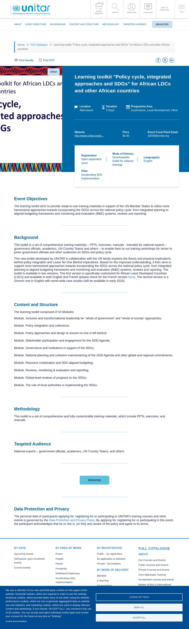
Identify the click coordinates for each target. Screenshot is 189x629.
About (18, 24)
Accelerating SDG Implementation (72, 577)
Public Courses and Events (151, 558)
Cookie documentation (16, 621)
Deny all (139, 607)
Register (161, 24)
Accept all (139, 618)
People (59, 558)
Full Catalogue (39, 44)
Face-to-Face (103, 584)
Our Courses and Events (150, 554)
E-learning (102, 580)
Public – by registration (108, 554)
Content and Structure (84, 24)
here (131, 277)
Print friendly (26, 60)
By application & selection (110, 558)
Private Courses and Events (152, 563)
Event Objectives (35, 24)
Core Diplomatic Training (150, 568)
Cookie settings (139, 596)
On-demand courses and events (154, 572)
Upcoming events (22, 554)
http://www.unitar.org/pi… (89, 135)
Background (57, 24)
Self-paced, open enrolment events (31, 558)
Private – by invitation (107, 563)
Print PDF (48, 60)
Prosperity (61, 568)
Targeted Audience (134, 24)
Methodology (110, 24)
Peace (59, 554)
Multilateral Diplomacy (66, 572)
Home (21, 44)
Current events (21, 563)
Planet (59, 563)
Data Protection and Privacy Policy (71, 520)
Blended (101, 575)
